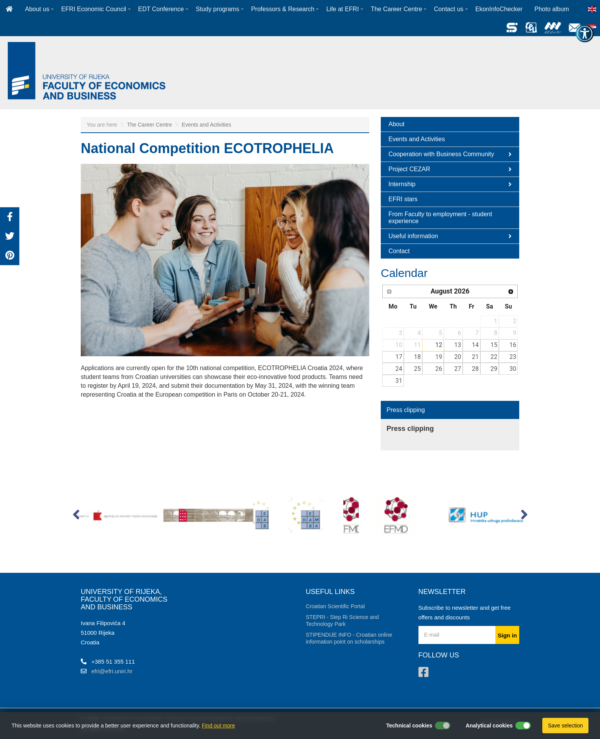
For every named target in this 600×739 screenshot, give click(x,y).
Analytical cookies (489, 725)
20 (457, 356)
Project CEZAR (450, 169)
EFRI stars (403, 199)
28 (475, 368)
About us (37, 9)
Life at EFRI (342, 9)
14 (475, 345)
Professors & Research (283, 9)
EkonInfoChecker (499, 9)
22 (493, 356)
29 (493, 368)
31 (398, 380)
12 (438, 345)
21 (475, 356)
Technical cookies (409, 725)
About (396, 124)
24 (398, 368)
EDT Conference (161, 9)
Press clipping (406, 410)
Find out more (218, 725)
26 (438, 368)
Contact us (448, 9)
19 (438, 356)
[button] (76, 516)
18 (417, 356)
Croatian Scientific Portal (335, 606)
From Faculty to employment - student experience (440, 217)
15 (493, 345)
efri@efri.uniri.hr (112, 671)
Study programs (217, 9)
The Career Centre (396, 9)
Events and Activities (206, 125)
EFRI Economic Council (93, 9)
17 (398, 356)
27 (457, 368)
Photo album (552, 9)
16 (513, 345)
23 (513, 356)
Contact (399, 251)
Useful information (450, 236)
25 (417, 368)
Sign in (507, 635)
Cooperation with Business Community (450, 154)
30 (513, 368)
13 (457, 345)
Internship (450, 184)
